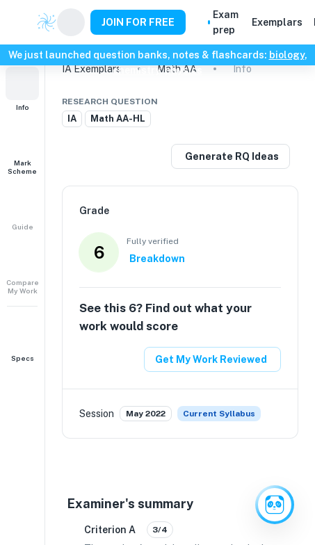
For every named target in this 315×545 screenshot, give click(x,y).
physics (183, 70)
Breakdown (157, 258)
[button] (22, 89)
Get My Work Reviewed (211, 359)
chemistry (136, 70)
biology (287, 54)
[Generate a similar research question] (230, 156)
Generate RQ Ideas (232, 156)
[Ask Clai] (274, 504)
